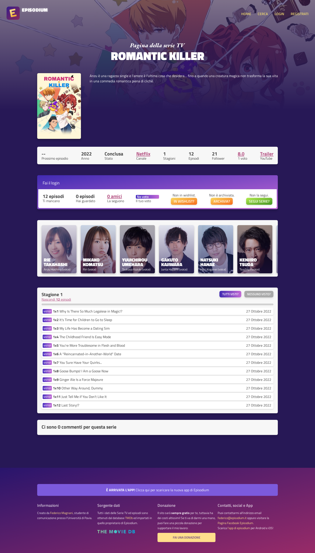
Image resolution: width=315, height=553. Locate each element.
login (55, 183)
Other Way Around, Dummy (78, 388)
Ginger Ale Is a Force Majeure (78, 379)
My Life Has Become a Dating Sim (81, 328)
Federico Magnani (61, 513)
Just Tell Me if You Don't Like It (80, 396)
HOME (246, 13)
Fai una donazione (186, 537)
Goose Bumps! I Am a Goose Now (80, 371)
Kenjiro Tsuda (249, 262)
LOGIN (279, 13)
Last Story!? (66, 405)
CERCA (263, 13)
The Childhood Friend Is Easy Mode (82, 336)
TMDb (129, 518)
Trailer (266, 153)
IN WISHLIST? (184, 201)
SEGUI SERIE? (259, 201)
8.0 (241, 153)
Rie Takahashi (55, 262)
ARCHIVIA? (222, 201)
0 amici (114, 196)
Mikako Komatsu (93, 262)
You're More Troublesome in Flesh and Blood (89, 345)
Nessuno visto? (259, 294)
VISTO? (47, 311)
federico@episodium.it (232, 518)
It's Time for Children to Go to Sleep (82, 319)
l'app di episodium (239, 528)
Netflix (143, 153)
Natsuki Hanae (209, 262)
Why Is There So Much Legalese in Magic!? (87, 311)
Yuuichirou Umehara (135, 262)
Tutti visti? (230, 294)
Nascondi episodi (56, 299)
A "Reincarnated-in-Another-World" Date (87, 354)
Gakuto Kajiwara (171, 262)
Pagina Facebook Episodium (235, 523)
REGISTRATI (299, 13)
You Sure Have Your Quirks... (77, 362)
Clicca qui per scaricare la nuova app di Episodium (157, 490)
